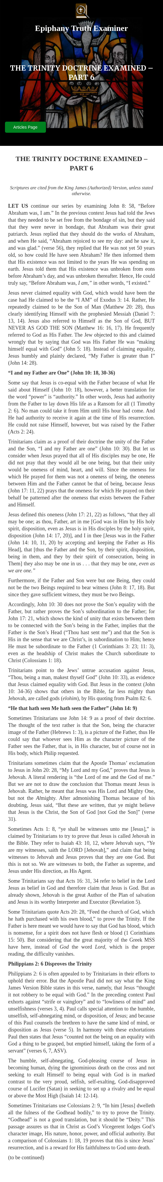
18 (140, 587)
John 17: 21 (79, 514)
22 (39, 491)
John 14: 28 (22, 363)
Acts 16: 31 (78, 881)
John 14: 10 (23, 542)
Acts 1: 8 (44, 829)
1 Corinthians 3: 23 (115, 646)
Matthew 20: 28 (122, 307)
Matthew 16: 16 (93, 328)
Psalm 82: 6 (138, 698)
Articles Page (25, 127)
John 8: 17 (123, 587)
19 (85, 1140)
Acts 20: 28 (72, 912)
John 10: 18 (85, 373)
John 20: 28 (44, 770)
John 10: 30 (114, 449)
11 (42, 542)
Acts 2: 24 (21, 432)
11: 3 (146, 646)
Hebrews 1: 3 (66, 732)
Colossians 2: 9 (83, 1105)
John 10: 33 (113, 677)
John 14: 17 (47, 535)
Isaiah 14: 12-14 (78, 1096)
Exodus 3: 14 (114, 300)
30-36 (107, 373)
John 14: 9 (123, 708)
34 (96, 881)
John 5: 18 (76, 349)
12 (95, 843)
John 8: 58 (121, 206)
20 (65, 535)
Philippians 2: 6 (25, 964)
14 (20, 321)
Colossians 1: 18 (41, 660)
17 (117, 328)
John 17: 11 (22, 491)
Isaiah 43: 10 (75, 843)
